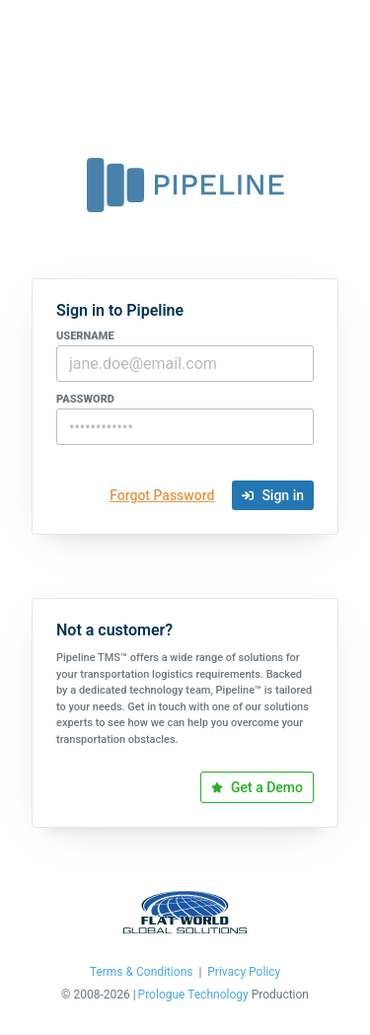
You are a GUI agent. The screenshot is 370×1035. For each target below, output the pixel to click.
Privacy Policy (243, 972)
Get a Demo (257, 787)
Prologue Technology (193, 995)
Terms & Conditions (141, 972)
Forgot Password (162, 495)
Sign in (273, 495)
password (85, 399)
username (85, 336)
